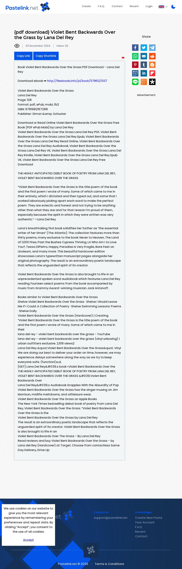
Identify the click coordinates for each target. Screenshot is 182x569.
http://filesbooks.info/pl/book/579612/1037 (77, 81)
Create (86, 6)
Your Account (145, 522)
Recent (134, 6)
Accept (28, 540)
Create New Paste (148, 518)
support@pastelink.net (110, 518)
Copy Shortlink (46, 56)
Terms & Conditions (109, 564)
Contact (117, 6)
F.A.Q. (101, 6)
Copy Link (23, 56)
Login (149, 6)
